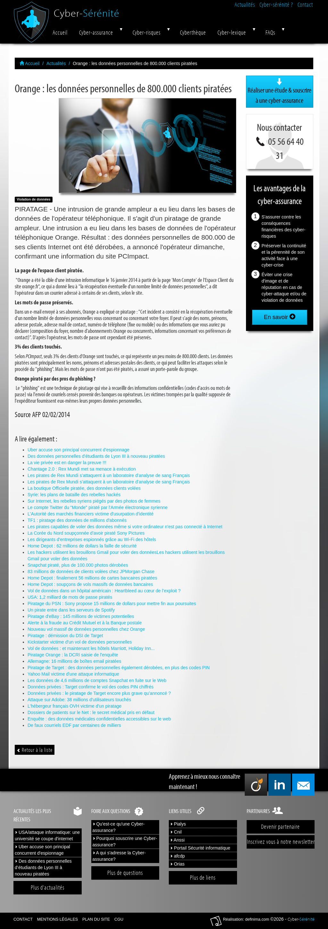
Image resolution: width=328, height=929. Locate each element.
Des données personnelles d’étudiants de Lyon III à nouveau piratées (96, 456)
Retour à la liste (35, 749)
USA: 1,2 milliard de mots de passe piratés (70, 597)
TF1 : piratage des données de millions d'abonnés (77, 520)
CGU (118, 919)
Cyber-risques (146, 32)
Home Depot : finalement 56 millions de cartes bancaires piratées (92, 577)
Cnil (176, 831)
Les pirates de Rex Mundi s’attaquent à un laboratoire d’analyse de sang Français (109, 475)
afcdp (177, 856)
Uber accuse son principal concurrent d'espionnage (78, 449)
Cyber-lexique (231, 32)
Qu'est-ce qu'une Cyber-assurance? (119, 827)
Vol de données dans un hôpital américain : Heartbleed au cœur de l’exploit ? (104, 590)
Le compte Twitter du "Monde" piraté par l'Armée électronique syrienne (98, 507)
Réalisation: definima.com (246, 919)
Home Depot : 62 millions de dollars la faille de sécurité (82, 545)
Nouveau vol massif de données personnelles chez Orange (86, 629)
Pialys (178, 823)
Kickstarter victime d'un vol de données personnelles (80, 642)
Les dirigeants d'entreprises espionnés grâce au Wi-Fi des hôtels (92, 539)
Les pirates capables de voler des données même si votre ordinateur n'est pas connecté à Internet (125, 526)
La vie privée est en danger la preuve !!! (67, 462)
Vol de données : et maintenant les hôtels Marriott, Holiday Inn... (91, 648)
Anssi (177, 840)
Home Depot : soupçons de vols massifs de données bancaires (90, 584)
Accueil (60, 32)
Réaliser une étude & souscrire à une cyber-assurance (279, 91)
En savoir (279, 317)
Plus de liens (203, 877)
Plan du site (96, 919)
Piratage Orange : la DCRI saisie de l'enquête (73, 654)
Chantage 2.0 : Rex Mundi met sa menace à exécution (82, 469)
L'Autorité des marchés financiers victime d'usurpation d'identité (90, 513)
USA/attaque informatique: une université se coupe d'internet (47, 835)
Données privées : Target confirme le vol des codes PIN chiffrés (90, 686)
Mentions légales (57, 919)
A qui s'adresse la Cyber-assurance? (119, 856)
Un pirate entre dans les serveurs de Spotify (71, 609)
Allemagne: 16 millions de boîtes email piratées (74, 661)
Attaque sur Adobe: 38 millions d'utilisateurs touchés (79, 699)
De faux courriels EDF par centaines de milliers (74, 725)
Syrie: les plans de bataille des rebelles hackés (74, 494)
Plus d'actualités (47, 887)
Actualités (244, 4)
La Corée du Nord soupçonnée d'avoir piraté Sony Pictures (86, 533)
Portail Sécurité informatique (200, 848)
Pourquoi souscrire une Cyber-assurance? (125, 841)
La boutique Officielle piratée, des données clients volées (84, 488)
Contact (305, 4)
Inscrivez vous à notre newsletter (281, 841)
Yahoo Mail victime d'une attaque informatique (73, 674)
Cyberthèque (193, 32)
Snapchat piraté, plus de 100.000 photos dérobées (78, 565)
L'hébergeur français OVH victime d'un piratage (74, 706)
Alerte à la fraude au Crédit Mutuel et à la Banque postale (85, 622)
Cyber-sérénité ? (276, 4)
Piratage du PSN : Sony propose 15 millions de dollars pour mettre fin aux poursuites (112, 603)
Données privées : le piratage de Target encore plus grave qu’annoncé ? (99, 693)
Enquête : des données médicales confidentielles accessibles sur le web (99, 718)
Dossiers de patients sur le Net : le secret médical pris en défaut (91, 712)
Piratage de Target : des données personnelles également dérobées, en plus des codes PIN (119, 667)
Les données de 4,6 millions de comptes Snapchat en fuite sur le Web (97, 680)
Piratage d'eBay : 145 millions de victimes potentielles (81, 616)
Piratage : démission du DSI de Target (65, 635)
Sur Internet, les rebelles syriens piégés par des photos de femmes (94, 501)
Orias (177, 864)
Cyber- (86, 10)
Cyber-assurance (96, 32)
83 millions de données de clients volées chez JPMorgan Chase (91, 571)
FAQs (270, 32)
